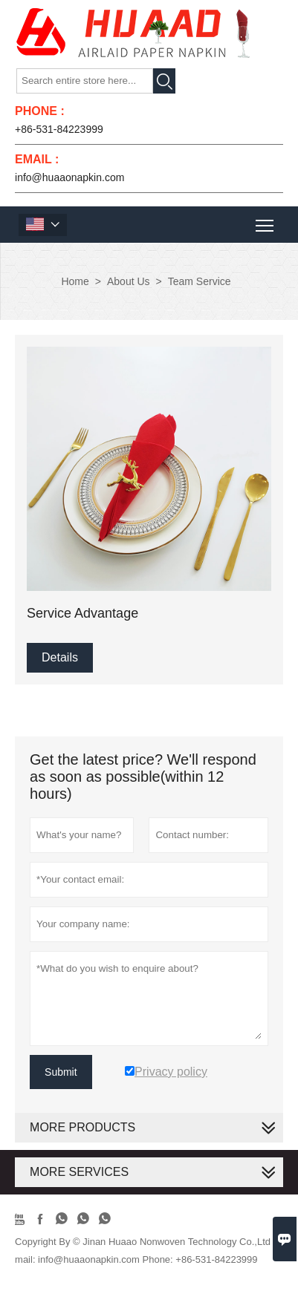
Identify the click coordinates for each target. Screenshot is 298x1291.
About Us (128, 281)
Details (60, 657)
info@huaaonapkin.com (69, 177)
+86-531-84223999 (59, 129)
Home (74, 281)
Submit (61, 1072)
